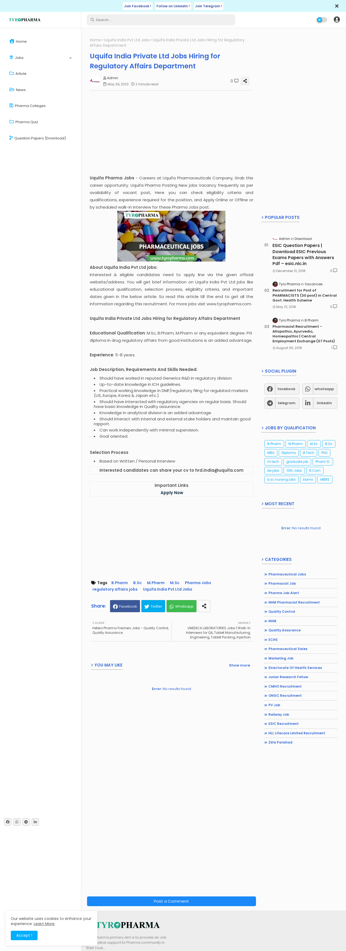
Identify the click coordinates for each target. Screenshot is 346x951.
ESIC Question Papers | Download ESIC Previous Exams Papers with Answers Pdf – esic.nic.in (303, 255)
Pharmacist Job (282, 583)
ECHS (273, 639)
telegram (286, 403)
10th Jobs (294, 470)
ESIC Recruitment (283, 723)
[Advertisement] (174, 132)
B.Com (315, 470)
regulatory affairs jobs (115, 589)
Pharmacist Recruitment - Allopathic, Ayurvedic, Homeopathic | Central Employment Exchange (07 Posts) (303, 334)
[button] (336, 19)
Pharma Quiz (23, 122)
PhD (324, 452)
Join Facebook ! (137, 6)
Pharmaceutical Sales (287, 649)
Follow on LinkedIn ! (173, 6)
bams (308, 479)
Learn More (44, 923)
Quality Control (281, 611)
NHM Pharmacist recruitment (294, 602)
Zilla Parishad (280, 742)
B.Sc (137, 582)
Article (17, 73)
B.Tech (308, 452)
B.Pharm (119, 582)
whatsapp (324, 388)
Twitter (156, 606)
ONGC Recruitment (285, 695)
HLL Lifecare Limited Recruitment (296, 733)
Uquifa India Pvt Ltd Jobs (127, 40)
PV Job (274, 705)
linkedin (324, 403)
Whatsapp (184, 606)
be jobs (273, 470)
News (17, 89)
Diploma (289, 452)
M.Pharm (156, 582)
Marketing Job (281, 658)
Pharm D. (322, 461)
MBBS (325, 479)
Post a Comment (171, 901)
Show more (239, 665)
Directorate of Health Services (295, 667)
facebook (286, 388)
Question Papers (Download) (37, 138)
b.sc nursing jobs (281, 479)
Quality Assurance (284, 630)
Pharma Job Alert (283, 593)
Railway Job (278, 714)
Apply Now (172, 492)
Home (18, 41)
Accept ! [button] (24, 935)
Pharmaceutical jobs (287, 574)
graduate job (297, 461)
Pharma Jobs (198, 582)
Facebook (128, 606)
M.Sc (174, 582)
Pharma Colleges (27, 105)
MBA (270, 452)
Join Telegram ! (208, 6)
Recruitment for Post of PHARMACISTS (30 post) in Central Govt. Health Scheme (304, 295)
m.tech (273, 461)
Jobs (16, 57)
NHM (272, 621)
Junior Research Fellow (288, 677)
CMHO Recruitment (285, 686)
